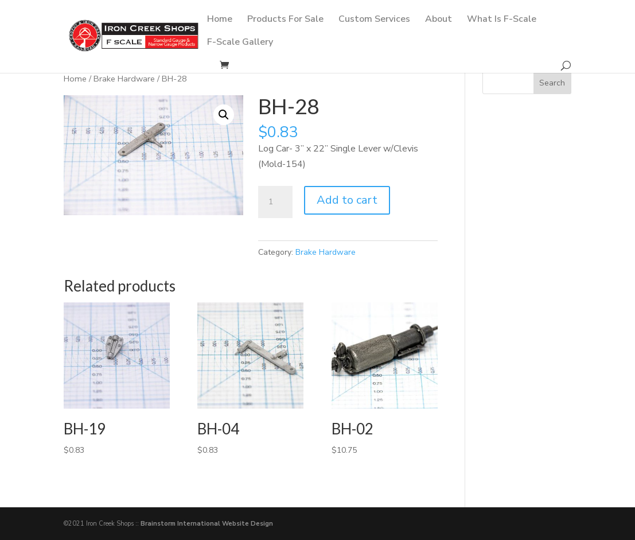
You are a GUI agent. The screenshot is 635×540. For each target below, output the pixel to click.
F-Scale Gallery (240, 43)
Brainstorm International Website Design (207, 523)
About (438, 20)
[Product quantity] (275, 202)
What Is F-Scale (501, 20)
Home (219, 20)
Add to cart (347, 200)
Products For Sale (285, 20)
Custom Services (374, 20)
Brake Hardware (124, 78)
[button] (223, 114)
